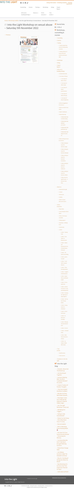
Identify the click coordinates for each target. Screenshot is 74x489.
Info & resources (44, 13)
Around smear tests (63, 73)
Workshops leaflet (13, 20)
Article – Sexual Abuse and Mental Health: (64, 278)
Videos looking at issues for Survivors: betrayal (64, 151)
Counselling (23, 7)
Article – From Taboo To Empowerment (64, 238)
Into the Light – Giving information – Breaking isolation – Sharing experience (38, 485)
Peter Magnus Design (43, 487)
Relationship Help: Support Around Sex (64, 133)
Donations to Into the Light (32, 478)
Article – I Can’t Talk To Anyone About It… (64, 263)
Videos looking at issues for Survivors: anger (64, 144)
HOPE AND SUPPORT (62, 472)
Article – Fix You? (64, 328)
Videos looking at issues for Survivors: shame (64, 173)
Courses (30, 7)
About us (35, 13)
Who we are (61, 194)
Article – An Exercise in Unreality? (63, 317)
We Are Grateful (61, 424)
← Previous (7, 35)
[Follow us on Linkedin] (26, 3)
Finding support (62, 220)
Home (6, 20)
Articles (60, 229)
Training (37, 7)
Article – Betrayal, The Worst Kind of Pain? (64, 323)
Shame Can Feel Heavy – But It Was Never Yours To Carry (63, 419)
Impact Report (58, 8)
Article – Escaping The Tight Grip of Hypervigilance (64, 294)
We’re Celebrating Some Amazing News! (62, 428)
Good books (61, 227)
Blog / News (61, 209)
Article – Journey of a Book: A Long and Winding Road (64, 288)
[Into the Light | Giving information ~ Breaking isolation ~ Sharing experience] (8, 2)
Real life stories (62, 353)
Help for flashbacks (63, 111)
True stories (51, 13)
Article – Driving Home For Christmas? (64, 307)
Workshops (45, 7)
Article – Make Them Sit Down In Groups (64, 336)
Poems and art (62, 355)
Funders (60, 197)
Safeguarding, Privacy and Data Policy (59, 477)
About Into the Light (63, 189)
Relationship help (62, 114)
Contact (60, 192)
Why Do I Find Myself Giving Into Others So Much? (62, 459)
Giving (52, 7)
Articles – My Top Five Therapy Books (64, 300)
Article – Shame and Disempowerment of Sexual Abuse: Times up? (64, 246)
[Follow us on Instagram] (24, 3)
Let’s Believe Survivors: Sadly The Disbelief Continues (62, 453)
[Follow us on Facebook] (21, 3)
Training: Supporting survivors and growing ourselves (63, 47)
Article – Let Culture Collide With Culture (64, 343)
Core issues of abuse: (63, 76)
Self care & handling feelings (25, 13)
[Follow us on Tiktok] (28, 3)
